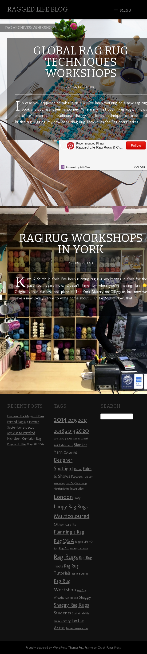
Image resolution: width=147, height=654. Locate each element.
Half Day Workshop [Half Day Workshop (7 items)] (76, 483)
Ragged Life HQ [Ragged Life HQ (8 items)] (83, 541)
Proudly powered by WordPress (46, 647)
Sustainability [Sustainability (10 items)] (81, 613)
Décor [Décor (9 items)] (78, 469)
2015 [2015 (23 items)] (72, 420)
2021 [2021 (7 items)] (56, 438)
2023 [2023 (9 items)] (62, 438)
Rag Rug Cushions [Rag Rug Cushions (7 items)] (79, 548)
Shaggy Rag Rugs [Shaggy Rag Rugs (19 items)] (71, 605)
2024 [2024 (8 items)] (69, 438)
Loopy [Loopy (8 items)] (77, 498)
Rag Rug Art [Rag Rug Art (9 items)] (61, 548)
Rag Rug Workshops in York (81, 243)
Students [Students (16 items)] (62, 613)
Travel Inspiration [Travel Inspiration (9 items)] (77, 628)
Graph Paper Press (109, 647)
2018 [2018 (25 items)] (59, 430)
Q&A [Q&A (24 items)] (68, 541)
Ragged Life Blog (37, 9)
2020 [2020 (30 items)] (82, 430)
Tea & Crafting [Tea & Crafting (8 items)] (62, 621)
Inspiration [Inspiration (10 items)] (77, 489)
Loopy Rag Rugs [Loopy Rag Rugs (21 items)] (70, 506)
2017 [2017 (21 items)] (82, 420)
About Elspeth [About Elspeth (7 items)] (80, 438)
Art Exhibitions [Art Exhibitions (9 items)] (63, 445)
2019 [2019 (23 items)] (70, 430)
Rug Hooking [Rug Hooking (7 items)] (71, 597)
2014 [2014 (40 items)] (60, 419)
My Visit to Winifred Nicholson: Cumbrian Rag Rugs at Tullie (24, 438)
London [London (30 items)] (63, 497)
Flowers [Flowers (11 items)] (77, 476)
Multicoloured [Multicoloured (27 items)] (71, 515)
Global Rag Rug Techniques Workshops (80, 62)
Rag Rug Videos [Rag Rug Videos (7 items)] (80, 573)
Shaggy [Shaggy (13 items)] (85, 597)
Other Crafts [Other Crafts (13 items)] (65, 524)
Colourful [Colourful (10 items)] (70, 453)
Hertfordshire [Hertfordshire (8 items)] (61, 488)
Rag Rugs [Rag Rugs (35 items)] (66, 557)
